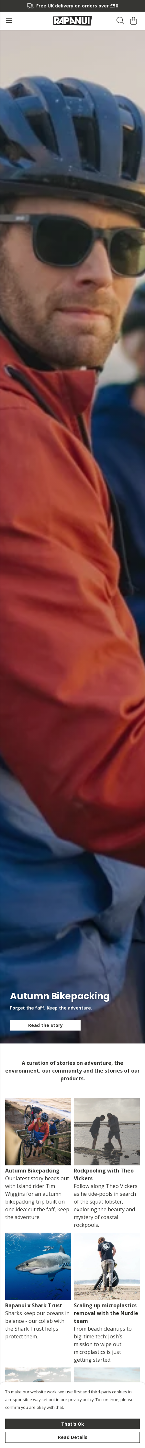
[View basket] (133, 20)
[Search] (120, 20)
